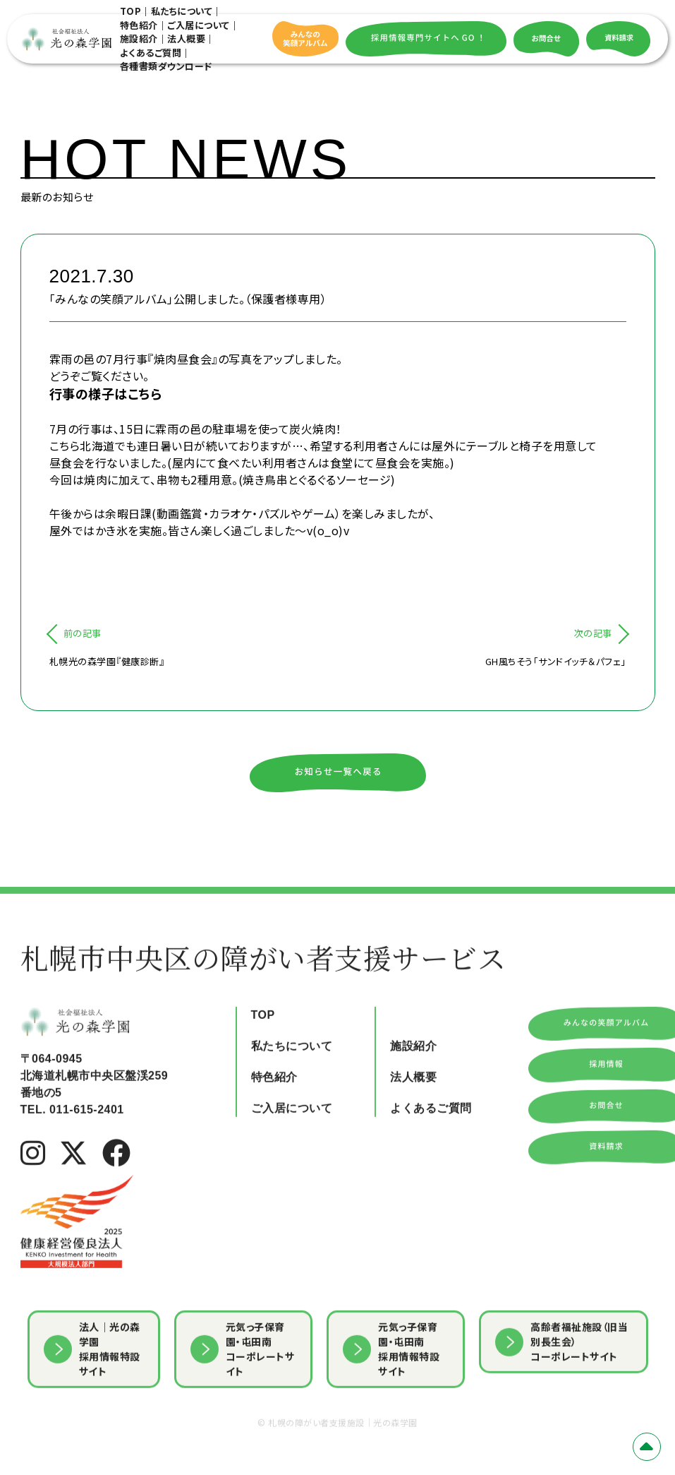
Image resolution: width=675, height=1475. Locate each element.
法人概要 (186, 38)
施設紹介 (139, 38)
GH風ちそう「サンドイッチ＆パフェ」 (555, 661)
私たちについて (182, 11)
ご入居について (198, 25)
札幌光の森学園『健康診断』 (107, 661)
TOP (131, 11)
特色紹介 (139, 25)
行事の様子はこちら (105, 393)
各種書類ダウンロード (166, 66)
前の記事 (82, 633)
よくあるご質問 (151, 52)
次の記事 (593, 633)
